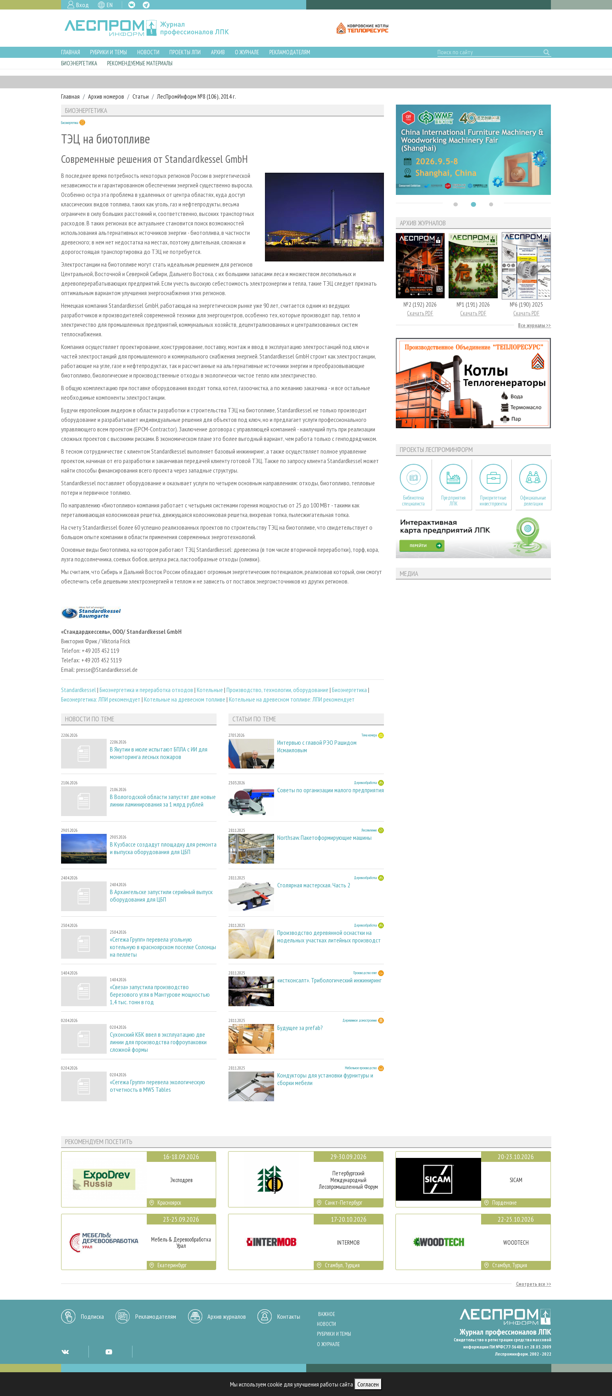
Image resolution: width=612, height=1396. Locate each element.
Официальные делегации (533, 500)
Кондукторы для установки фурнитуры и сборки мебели (325, 1079)
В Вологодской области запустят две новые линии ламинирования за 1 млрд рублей (163, 800)
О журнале (247, 52)
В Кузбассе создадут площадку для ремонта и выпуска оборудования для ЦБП (163, 848)
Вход (82, 5)
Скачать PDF (420, 313)
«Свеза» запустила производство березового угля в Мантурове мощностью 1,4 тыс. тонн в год (160, 994)
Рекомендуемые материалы (140, 63)
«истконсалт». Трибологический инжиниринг (329, 980)
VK (131, 4)
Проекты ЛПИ (185, 52)
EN (110, 5)
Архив (218, 52)
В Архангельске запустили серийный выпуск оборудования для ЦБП (161, 895)
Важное (326, 1314)
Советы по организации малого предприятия (330, 790)
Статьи (140, 96)
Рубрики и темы (108, 52)
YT (109, 1352)
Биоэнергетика (79, 63)
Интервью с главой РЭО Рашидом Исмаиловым (317, 746)
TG (146, 5)
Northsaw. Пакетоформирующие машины (324, 837)
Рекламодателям (289, 52)
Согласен (368, 1384)
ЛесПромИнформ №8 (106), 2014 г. (196, 96)
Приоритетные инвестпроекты (493, 500)
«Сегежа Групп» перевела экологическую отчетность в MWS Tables (157, 1085)
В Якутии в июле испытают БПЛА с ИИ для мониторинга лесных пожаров (158, 753)
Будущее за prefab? (300, 1028)
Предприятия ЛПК (453, 500)
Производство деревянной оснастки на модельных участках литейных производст (329, 936)
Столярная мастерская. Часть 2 (313, 885)
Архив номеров (106, 96)
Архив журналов (226, 1316)
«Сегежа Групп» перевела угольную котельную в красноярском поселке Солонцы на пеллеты (163, 947)
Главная (70, 52)
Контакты (288, 1316)
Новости (148, 52)
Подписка (92, 1316)
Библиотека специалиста (413, 500)
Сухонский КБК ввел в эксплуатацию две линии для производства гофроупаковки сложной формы (158, 1042)
